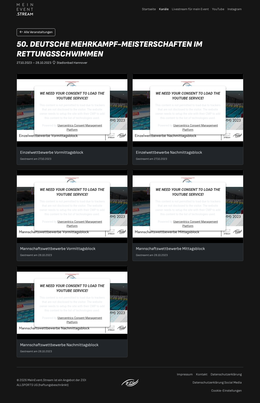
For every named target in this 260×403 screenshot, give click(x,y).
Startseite (149, 9)
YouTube (218, 9)
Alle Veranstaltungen (36, 32)
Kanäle (164, 9)
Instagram (235, 9)
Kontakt (201, 374)
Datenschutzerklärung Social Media (217, 383)
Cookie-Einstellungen (226, 391)
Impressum (185, 374)
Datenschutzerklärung (226, 374)
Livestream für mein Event (190, 9)
